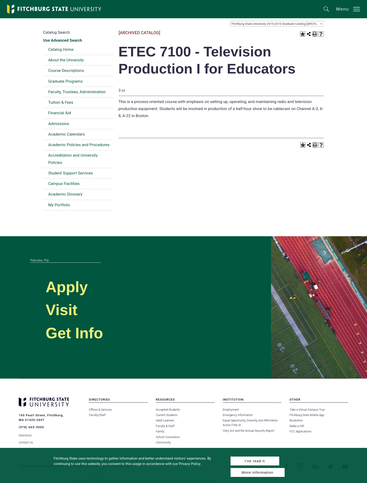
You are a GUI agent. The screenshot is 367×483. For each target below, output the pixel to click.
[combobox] (277, 23)
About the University (66, 60)
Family (160, 431)
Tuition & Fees (60, 102)
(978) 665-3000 (31, 427)
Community (163, 442)
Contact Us (26, 442)
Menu (342, 9)
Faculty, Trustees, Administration (77, 91)
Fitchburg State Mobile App (307, 415)
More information (257, 472)
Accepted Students (168, 409)
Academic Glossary (65, 194)
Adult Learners (165, 420)
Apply (67, 286)
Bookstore (296, 420)
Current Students (166, 415)
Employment (231, 409)
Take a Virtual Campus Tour (307, 409)
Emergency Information (238, 415)
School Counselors (168, 437)
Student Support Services (70, 173)
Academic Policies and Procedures (79, 144)
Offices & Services (100, 409)
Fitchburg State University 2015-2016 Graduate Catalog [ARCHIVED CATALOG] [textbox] (277, 24)
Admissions (58, 123)
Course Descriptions (66, 70)
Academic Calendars (66, 134)
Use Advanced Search (62, 40)
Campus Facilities (64, 183)
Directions (25, 435)
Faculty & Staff (165, 426)
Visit (62, 309)
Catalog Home (60, 49)
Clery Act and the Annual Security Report (248, 430)
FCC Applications (301, 431)
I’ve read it (255, 461)
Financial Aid (59, 113)
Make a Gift (297, 426)
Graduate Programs (65, 81)
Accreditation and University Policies (73, 159)
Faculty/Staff (97, 415)
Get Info (75, 333)
